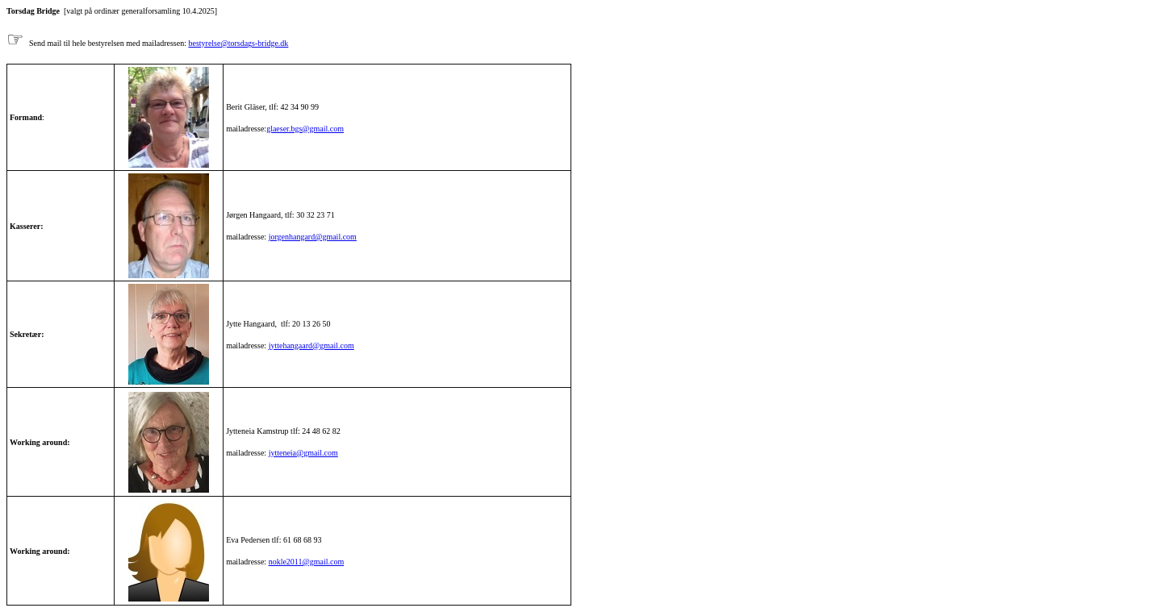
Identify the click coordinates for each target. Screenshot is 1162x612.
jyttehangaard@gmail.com (311, 345)
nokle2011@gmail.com (307, 561)
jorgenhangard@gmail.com (313, 236)
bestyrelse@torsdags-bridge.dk (238, 43)
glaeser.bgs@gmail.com (305, 128)
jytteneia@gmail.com (303, 452)
